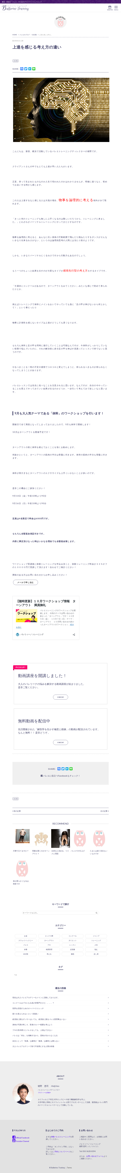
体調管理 (49, 949)
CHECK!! (60, 697)
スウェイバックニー (25, 940)
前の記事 (16, 811)
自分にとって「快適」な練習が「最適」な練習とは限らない (35, 1041)
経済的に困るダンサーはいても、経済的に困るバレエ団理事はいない (39, 1019)
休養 (25, 949)
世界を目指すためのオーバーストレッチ (28, 1008)
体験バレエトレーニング (60, 1137)
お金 (25, 936)
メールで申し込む (25, 582)
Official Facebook (20, 1138)
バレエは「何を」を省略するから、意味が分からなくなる (35, 1035)
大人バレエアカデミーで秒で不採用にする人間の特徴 (33, 1046)
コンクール (73, 936)
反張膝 (72, 949)
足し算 (96, 954)
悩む (96, 949)
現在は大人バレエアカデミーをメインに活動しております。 (35, 997)
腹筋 (72, 954)
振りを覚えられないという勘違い (25, 1014)
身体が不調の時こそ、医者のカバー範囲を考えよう (32, 1025)
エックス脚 (49, 936)
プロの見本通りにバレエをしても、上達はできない (32, 1030)
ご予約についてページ (61, 1151)
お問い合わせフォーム (95, 1156)
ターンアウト (49, 940)
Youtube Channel (20, 1141)
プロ (49, 945)
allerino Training (15, 8)
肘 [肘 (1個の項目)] (16, 975)
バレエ (25, 945)
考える (49, 954)
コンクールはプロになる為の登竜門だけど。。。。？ (33, 1003)
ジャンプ (96, 936)
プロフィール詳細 (44, 1092)
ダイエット (73, 940)
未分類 (15, 61)
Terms (69, 1168)
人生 (96, 945)
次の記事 (104, 811)
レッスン (72, 945)
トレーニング (96, 940)
